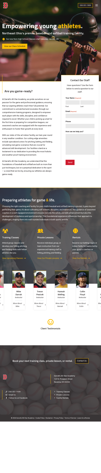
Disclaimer (49, 418)
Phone (68, 121)
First (67, 106)
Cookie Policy (40, 418)
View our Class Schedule (14, 46)
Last (82, 106)
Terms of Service (70, 418)
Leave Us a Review (83, 418)
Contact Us (82, 361)
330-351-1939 (85, 5)
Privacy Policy (58, 418)
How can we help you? (75, 132)
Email (71, 111)
